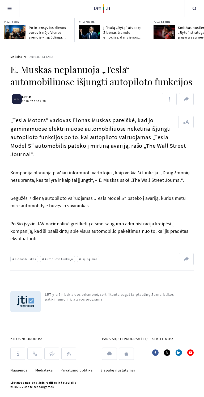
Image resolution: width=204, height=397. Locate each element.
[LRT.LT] (102, 7)
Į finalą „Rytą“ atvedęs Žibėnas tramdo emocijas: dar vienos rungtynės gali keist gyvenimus (122, 32)
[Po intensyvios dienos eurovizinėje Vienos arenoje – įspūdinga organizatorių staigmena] (15, 32)
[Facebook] (155, 352)
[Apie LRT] (17, 354)
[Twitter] (167, 352)
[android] (109, 354)
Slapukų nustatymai (117, 370)
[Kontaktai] (34, 354)
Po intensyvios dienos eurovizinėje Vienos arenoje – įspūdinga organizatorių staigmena (47, 32)
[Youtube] (190, 352)
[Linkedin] (179, 352)
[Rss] (68, 354)
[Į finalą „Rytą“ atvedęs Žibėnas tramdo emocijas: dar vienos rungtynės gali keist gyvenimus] (89, 32)
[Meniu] (9, 8)
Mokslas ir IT (19, 57)
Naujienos (18, 370)
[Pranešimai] (51, 354)
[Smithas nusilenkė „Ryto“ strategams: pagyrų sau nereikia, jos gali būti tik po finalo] (164, 32)
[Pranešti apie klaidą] (169, 99)
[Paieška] (194, 8)
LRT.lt (30, 97)
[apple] (126, 354)
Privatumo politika (76, 370)
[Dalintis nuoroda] (186, 99)
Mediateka (44, 370)
